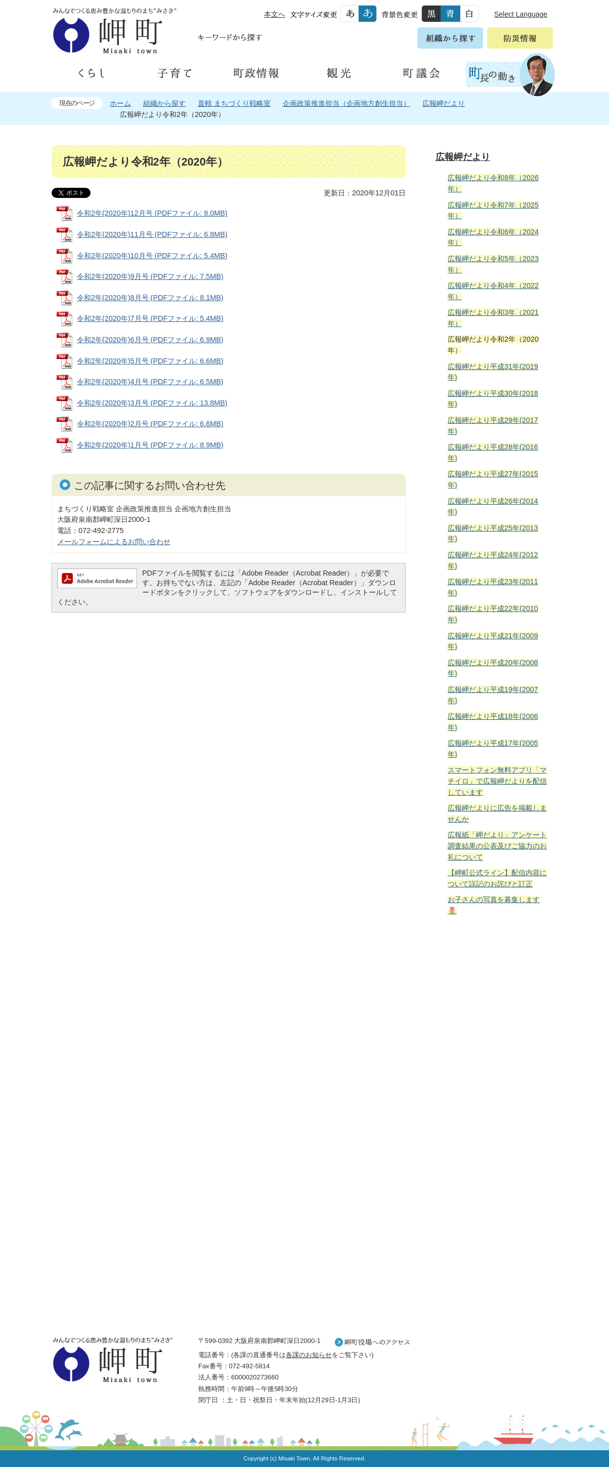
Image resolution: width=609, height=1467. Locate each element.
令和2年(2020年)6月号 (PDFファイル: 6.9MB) (150, 340)
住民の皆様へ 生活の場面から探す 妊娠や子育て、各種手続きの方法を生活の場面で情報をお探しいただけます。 (492, 1033)
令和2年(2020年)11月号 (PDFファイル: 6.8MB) (152, 234)
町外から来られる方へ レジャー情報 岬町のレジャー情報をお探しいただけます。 (492, 1180)
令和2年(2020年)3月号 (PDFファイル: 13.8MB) (152, 403)
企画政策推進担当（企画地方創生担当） (346, 103)
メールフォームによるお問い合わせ (113, 542)
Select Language (520, 14)
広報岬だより (443, 103)
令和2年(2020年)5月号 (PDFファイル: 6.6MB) (150, 361)
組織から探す (164, 103)
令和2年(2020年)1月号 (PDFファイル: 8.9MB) (150, 445)
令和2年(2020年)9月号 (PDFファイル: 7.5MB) (150, 276)
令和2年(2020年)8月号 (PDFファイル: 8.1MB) (150, 298)
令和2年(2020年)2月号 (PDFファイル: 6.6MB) (150, 424)
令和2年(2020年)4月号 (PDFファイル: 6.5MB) (150, 382)
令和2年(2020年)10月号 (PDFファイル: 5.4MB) (152, 256)
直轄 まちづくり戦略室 (234, 103)
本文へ (274, 14)
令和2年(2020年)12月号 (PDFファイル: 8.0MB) (152, 213)
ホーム (120, 103)
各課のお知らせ (309, 1355)
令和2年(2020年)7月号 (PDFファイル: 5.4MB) (150, 318)
